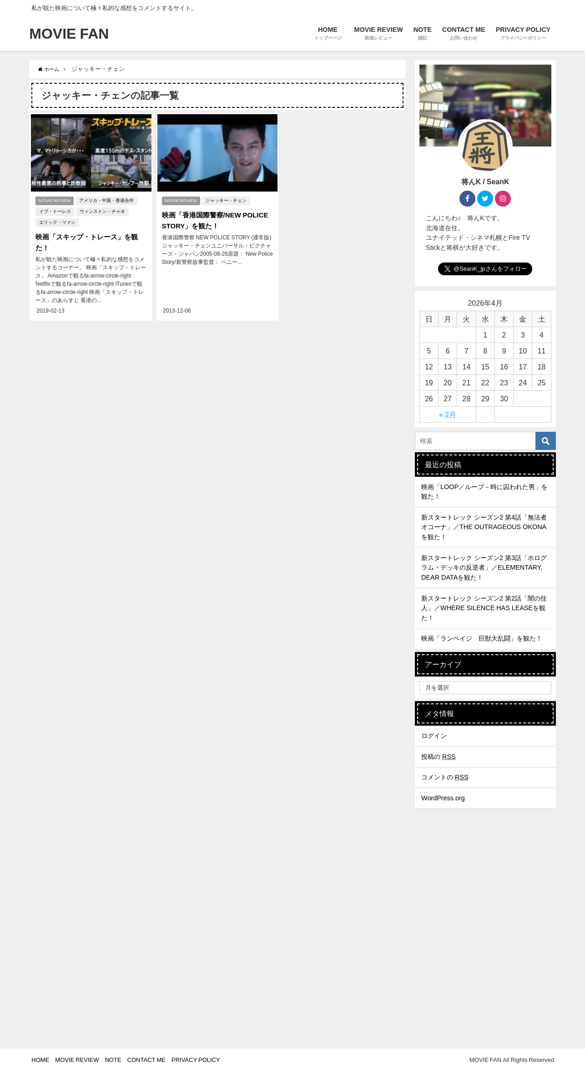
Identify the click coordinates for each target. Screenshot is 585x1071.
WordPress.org (443, 798)
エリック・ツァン (56, 221)
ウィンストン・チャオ (101, 210)
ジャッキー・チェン (227, 199)
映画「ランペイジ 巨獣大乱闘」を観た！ (481, 638)
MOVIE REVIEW (55, 199)
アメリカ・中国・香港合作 (108, 199)
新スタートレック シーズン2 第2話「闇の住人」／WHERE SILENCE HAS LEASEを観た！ (484, 608)
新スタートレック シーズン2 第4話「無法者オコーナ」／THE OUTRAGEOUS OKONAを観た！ (484, 527)
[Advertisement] (485, 981)
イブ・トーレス (54, 210)
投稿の (438, 756)
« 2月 (447, 414)
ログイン (434, 736)
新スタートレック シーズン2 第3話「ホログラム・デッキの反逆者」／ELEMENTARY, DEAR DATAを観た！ (484, 568)
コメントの (445, 777)
